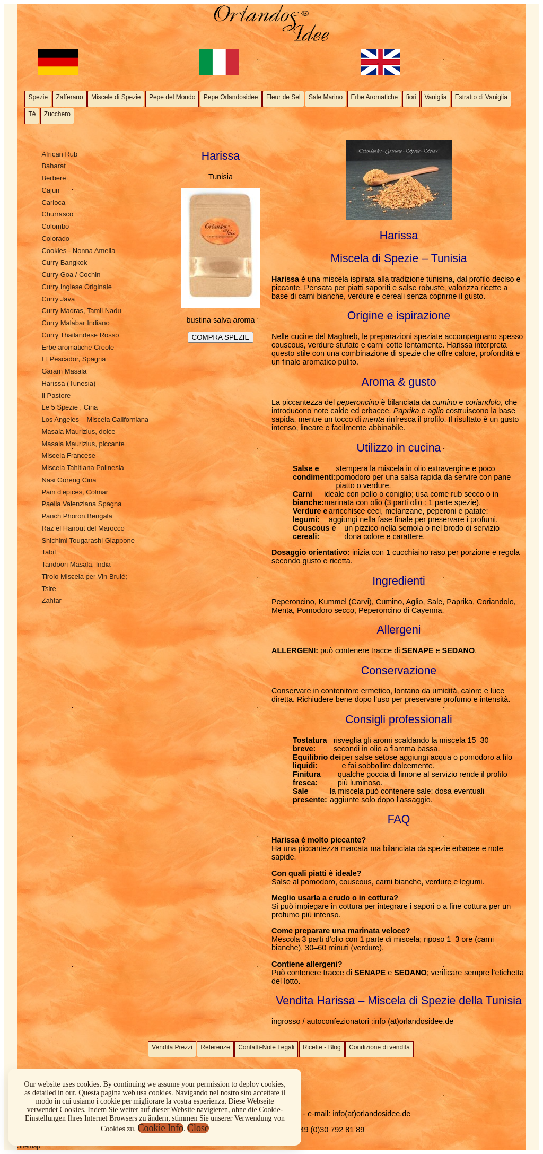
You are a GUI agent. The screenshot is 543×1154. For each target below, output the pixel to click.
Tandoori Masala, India (75, 564)
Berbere (53, 178)
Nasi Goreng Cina (68, 480)
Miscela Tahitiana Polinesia (82, 468)
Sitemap (28, 1146)
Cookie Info (160, 1128)
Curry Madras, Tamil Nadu (81, 311)
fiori (411, 97)
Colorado (55, 238)
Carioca (53, 202)
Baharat (53, 166)
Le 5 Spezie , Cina (69, 407)
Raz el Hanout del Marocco (82, 528)
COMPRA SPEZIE (221, 337)
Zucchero (57, 114)
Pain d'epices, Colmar (74, 492)
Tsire (48, 589)
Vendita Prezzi (172, 1047)
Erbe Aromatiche (374, 97)
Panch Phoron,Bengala (76, 516)
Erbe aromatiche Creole (77, 347)
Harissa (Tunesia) (68, 383)
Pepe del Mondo (172, 97)
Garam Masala (63, 371)
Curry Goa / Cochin (70, 275)
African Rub (59, 154)
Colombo (55, 226)
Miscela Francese (68, 455)
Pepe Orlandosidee (231, 97)
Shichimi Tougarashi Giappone (87, 540)
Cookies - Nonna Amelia (78, 251)
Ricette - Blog (322, 1047)
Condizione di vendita (379, 1047)
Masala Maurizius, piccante (82, 444)
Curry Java (58, 299)
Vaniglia (436, 97)
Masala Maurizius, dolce (78, 432)
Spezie (38, 97)
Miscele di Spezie (116, 97)
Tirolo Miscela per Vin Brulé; (84, 576)
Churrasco (57, 214)
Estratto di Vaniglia (481, 97)
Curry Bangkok (64, 262)
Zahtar (51, 600)
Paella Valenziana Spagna (81, 504)
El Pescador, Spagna (73, 359)
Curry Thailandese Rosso (80, 335)
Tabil (48, 552)
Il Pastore (56, 396)
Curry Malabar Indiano (75, 323)
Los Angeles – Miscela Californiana (94, 419)
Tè (32, 114)
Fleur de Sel (283, 97)
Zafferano (69, 97)
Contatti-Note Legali (266, 1047)
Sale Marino (326, 97)
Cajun (50, 190)
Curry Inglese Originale (76, 287)
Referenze (215, 1047)
